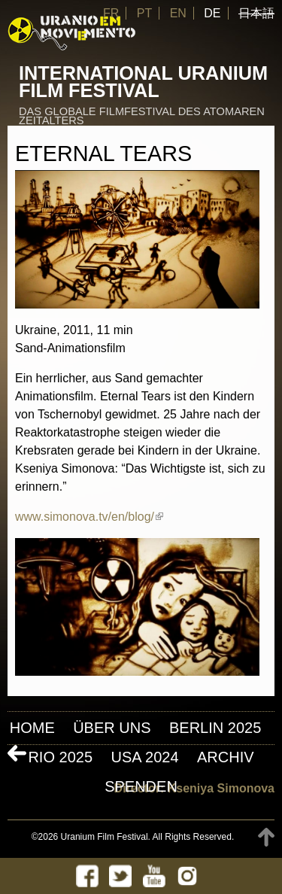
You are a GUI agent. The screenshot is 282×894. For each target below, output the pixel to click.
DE (212, 13)
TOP (266, 837)
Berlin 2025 (215, 727)
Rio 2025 (60, 757)
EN (178, 13)
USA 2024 (144, 757)
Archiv (225, 757)
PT (144, 13)
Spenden (141, 786)
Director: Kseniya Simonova (194, 788)
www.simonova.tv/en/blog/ (89, 516)
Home (32, 727)
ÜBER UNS (111, 727)
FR (111, 13)
